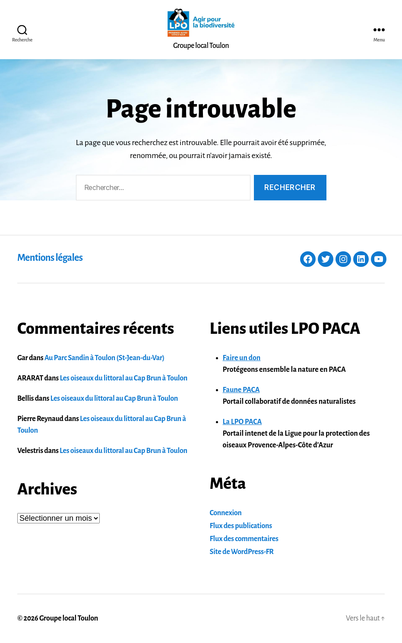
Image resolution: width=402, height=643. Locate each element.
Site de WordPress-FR (242, 552)
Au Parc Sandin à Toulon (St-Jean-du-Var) (104, 358)
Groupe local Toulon (68, 618)
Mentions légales (49, 258)
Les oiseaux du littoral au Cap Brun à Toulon (123, 378)
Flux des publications (241, 526)
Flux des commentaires (244, 539)
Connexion (226, 513)
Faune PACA (241, 390)
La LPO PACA (242, 422)
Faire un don (242, 358)
